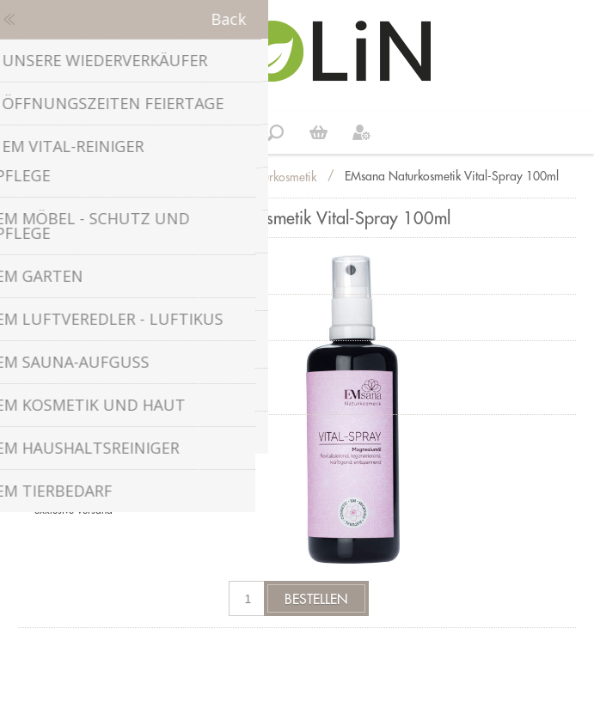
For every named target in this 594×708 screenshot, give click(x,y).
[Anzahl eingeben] (248, 598)
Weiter (318, 132)
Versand (95, 510)
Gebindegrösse (74, 358)
